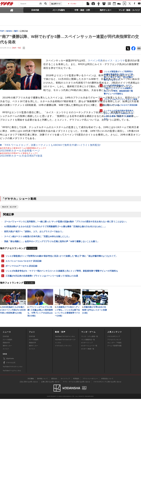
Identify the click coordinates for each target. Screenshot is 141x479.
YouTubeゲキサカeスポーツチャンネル (65, 421)
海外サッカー (7, 426)
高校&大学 (6, 423)
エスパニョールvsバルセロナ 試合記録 (23, 311)
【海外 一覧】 (16, 48)
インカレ (73, 3)
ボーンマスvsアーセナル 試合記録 (21, 316)
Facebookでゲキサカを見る (115, 169)
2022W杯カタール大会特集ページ (20, 187)
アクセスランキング (114, 419)
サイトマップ (65, 458)
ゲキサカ (7, 4)
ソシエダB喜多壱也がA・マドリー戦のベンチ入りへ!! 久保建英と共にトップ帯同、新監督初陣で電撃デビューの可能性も (48, 322)
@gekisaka (8, 439)
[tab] (12, 10)
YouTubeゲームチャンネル (12, 451)
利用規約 (76, 458)
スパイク (6, 429)
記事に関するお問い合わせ (50, 462)
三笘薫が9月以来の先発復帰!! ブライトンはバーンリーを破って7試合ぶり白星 (42, 329)
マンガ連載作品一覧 (88, 419)
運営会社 (54, 458)
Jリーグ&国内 (7, 419)
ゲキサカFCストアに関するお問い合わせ (107, 462)
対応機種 (31, 458)
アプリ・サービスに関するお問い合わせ (76, 462)
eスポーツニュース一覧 (89, 426)
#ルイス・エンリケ (9, 244)
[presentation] (12, 10)
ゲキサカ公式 (9, 442)
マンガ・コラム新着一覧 (89, 416)
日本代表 (6, 416)
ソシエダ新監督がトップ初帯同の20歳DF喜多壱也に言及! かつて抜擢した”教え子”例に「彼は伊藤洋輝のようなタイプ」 (49, 304)
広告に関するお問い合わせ (29, 462)
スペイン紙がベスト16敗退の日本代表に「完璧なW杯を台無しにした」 (37, 280)
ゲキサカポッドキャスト (63, 426)
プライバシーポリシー (90, 458)
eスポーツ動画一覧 (87, 429)
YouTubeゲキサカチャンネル (65, 416)
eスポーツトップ (87, 423)
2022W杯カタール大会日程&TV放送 (21, 193)
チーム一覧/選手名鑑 (114, 426)
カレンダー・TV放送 (114, 423)
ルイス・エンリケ (68, 64)
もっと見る (32, 295)
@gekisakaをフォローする (115, 163)
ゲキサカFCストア (113, 416)
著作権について (42, 458)
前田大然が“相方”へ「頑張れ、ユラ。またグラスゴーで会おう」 (34, 275)
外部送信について (107, 458)
